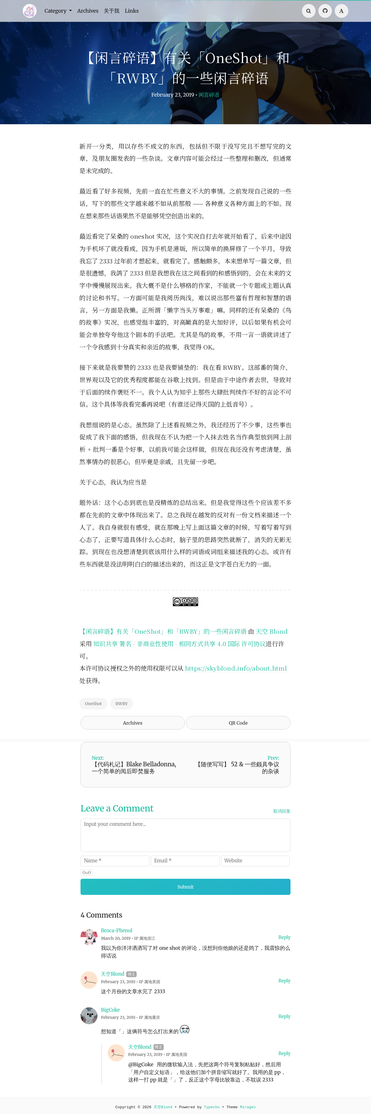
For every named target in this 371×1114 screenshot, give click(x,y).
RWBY (122, 703)
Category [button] (57, 10)
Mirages (249, 1105)
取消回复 (281, 808)
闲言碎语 (209, 94)
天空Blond (112, 971)
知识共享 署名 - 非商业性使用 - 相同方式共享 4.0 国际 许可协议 (179, 643)
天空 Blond (272, 631)
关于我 (115, 10)
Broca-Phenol (116, 928)
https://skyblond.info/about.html (236, 667)
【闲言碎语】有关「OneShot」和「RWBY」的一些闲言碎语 (162, 631)
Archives (90, 10)
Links (136, 10)
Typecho (212, 1105)
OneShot (93, 703)
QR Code (238, 723)
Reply (284, 934)
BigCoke (110, 1007)
